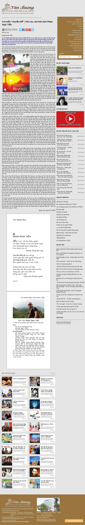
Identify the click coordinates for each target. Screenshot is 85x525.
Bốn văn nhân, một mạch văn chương (19, 459)
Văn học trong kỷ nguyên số (19, 378)
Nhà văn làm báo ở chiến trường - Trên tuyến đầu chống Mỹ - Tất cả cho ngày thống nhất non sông (47, 390)
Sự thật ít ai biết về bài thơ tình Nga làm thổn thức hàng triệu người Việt (75, 98)
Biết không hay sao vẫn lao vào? (47, 424)
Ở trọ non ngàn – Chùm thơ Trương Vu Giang (69, 304)
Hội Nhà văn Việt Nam (62, 201)
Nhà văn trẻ (78, 37)
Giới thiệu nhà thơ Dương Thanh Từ (66, 309)
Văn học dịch (78, 50)
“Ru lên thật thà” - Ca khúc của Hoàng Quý (68, 299)
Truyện (79, 26)
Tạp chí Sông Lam (61, 220)
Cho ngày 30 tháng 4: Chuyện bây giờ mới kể (18, 413)
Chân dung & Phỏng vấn (74, 35)
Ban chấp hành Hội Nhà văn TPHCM (66, 204)
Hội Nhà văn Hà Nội (61, 212)
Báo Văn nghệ (60, 209)
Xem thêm (53, 373)
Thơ (80, 28)
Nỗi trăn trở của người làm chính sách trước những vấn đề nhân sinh (19, 470)
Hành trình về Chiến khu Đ (74, 67)
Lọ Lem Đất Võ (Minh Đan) (63, 227)
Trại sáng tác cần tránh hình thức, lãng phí (19, 481)
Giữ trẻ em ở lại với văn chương (18, 402)
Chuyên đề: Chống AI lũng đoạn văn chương (19, 436)
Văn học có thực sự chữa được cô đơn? (19, 390)
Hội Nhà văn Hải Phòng (62, 214)
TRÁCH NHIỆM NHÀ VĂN (75, 45)
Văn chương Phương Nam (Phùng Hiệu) (67, 230)
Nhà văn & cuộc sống (62, 222)
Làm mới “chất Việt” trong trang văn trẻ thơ (47, 481)
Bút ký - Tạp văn (77, 24)
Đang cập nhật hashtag (63, 322)
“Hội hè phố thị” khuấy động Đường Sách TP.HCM (70, 282)
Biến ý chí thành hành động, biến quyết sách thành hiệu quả (19, 424)
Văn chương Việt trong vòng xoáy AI (47, 459)
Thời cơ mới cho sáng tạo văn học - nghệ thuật (47, 436)
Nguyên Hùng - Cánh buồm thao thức (66, 232)
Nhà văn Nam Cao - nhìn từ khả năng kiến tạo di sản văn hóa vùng (47, 470)
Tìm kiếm (61, 53)
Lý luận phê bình (77, 30)
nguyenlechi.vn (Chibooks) (63, 235)
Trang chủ (78, 19)
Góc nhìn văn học (6, 17)
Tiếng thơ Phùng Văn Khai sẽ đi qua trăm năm (69, 266)
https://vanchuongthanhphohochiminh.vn (46, 520)
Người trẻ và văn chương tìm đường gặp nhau (47, 379)
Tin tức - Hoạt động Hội (74, 21)
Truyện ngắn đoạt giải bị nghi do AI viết (67, 306)
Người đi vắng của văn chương (65, 301)
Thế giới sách (78, 39)
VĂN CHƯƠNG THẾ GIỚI (75, 41)
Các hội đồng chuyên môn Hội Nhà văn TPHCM (69, 207)
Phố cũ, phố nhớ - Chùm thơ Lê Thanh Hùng (68, 261)
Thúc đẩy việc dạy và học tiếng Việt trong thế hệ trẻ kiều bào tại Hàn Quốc (47, 447)
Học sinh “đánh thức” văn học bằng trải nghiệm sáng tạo (19, 447)
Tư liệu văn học (77, 48)
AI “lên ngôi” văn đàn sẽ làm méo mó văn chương (46, 402)
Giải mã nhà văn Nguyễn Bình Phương (75, 78)
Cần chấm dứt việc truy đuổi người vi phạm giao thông (46, 413)
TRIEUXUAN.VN (60, 238)
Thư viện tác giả (77, 32)
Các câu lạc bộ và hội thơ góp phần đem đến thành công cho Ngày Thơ (75, 88)
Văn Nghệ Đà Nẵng (61, 217)
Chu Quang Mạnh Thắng (63, 240)
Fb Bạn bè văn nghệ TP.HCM (64, 225)
